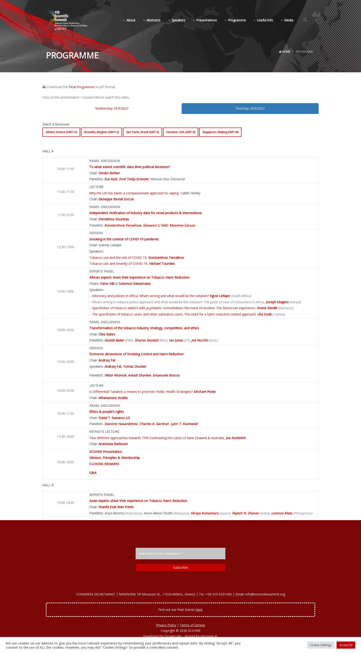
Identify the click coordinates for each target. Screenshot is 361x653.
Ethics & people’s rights (106, 411)
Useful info (267, 20)
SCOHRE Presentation (105, 451)
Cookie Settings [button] (321, 645)
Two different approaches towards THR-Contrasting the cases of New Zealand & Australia (156, 438)
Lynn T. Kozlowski (184, 424)
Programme (240, 20)
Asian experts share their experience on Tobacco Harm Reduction (138, 500)
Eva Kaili (110, 179)
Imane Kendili (267, 308)
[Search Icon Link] (306, 20)
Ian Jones (176, 340)
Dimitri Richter (109, 173)
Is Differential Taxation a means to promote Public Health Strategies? (141, 391)
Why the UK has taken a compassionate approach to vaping (134, 193)
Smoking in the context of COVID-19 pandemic (124, 239)
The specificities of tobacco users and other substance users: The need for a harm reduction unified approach (174, 314)
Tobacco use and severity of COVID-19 (118, 263)
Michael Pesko (204, 391)
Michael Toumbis (162, 263)
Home (284, 52)
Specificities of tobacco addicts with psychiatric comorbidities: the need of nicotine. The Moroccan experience (173, 308)
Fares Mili (107, 283)
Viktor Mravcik (115, 375)
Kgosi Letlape (220, 296)
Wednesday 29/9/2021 (112, 108)
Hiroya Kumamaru (205, 513)
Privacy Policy (166, 625)
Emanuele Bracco (166, 375)
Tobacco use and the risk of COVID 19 (117, 257)
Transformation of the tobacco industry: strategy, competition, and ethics (144, 328)
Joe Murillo (199, 340)
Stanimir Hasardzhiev (120, 424)
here (199, 609)
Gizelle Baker (114, 340)
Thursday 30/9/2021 (250, 108)
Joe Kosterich (236, 438)
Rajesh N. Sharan (245, 513)
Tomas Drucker (134, 366)
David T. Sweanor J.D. (115, 418)
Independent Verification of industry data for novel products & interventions (145, 213)
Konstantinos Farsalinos (122, 225)
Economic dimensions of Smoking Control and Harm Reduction (136, 354)
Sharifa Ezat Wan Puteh (116, 507)
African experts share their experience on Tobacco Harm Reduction (139, 277)
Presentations (210, 20)
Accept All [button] (345, 645)
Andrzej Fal (107, 360)
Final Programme (82, 87)
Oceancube (173, 636)
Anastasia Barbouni (113, 444)
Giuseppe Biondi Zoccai (116, 199)
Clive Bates (107, 334)
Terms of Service (192, 625)
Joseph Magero (277, 302)
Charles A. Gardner (154, 424)
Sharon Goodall (146, 340)
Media (290, 20)
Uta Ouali (264, 314)
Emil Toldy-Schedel (133, 179)
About (137, 20)
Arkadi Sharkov (139, 375)
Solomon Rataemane (135, 283)
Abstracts (159, 20)
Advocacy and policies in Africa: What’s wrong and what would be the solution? (150, 296)
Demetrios (106, 219)
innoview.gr (209, 636)
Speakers (183, 20)
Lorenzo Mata (281, 513)
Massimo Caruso (182, 225)
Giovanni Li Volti (155, 225)
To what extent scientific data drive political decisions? (129, 167)
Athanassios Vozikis (113, 398)
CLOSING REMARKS (104, 464)
